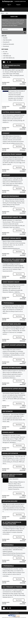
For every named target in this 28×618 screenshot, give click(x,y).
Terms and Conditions (14, 613)
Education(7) (6, 42)
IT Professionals (7, 545)
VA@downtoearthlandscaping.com (11, 248)
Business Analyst (8, 432)
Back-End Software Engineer (11, 367)
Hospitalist (6, 175)
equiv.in (12, 439)
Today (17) (5, 53)
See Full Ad (19, 80)
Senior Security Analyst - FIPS (12, 217)
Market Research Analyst (10, 282)
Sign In (9, 4)
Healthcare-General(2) (8, 44)
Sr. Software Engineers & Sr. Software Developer (11, 523)
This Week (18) (7, 55)
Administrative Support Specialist (13, 388)
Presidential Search (9, 88)
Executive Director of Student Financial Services (12, 475)
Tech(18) (5, 38)
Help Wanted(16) (7, 40)
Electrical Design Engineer (11, 112)
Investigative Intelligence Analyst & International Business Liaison (13, 260)
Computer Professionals (10, 196)
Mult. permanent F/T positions (12, 587)
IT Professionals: (8, 303)
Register (18, 4)
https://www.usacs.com (9, 183)
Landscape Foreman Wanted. (11, 238)
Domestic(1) (6, 46)
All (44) (5, 51)
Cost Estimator (7, 411)
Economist (5, 133)
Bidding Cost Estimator (10, 453)
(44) (3, 35)
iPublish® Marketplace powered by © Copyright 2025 (14, 615)
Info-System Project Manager (12, 154)
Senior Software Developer (11, 324)
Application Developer (9, 501)
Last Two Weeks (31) (8, 58)
